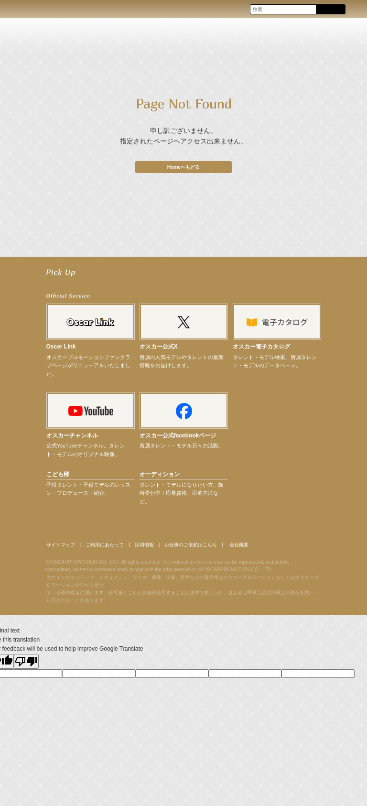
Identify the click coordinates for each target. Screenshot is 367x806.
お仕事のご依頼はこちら (219, 548)
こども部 (57, 476)
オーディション (160, 476)
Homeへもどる (183, 166)
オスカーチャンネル (72, 438)
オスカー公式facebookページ (178, 438)
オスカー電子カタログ (261, 349)
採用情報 (163, 548)
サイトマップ (63, 548)
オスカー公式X (159, 349)
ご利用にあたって (117, 548)
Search (330, 9)
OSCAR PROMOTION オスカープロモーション (16, 8)
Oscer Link (61, 349)
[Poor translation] (26, 665)
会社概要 (277, 548)
